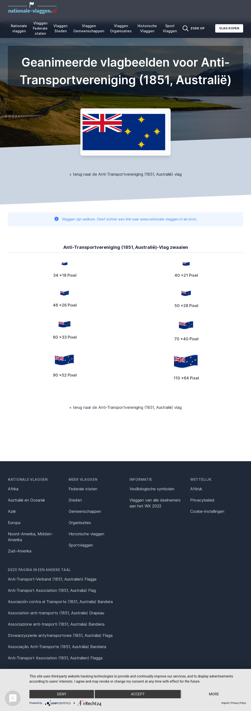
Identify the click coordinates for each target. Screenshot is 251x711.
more (214, 694)
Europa (14, 522)
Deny (61, 694)
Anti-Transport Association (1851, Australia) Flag (52, 590)
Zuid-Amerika (19, 551)
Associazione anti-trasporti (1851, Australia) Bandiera (56, 624)
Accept (138, 694)
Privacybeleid (202, 500)
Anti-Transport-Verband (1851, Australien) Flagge (52, 579)
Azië (12, 511)
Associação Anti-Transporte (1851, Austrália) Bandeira (57, 646)
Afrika (13, 488)
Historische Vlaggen (147, 28)
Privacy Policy (238, 703)
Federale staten (83, 488)
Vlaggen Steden (60, 28)
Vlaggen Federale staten (40, 28)
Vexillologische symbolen (151, 488)
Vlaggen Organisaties (121, 28)
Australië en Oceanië (26, 500)
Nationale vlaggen (19, 28)
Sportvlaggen (81, 545)
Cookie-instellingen (207, 511)
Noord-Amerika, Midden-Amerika (30, 536)
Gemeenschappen (85, 511)
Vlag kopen (229, 28)
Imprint (225, 703)
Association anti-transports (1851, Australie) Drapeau (56, 612)
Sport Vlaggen (170, 28)
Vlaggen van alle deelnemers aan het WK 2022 (155, 503)
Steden (75, 500)
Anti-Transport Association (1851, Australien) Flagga (55, 657)
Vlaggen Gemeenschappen (88, 28)
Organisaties (80, 522)
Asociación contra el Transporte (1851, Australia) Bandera (60, 601)
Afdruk (196, 488)
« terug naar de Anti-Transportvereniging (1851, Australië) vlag (125, 174)
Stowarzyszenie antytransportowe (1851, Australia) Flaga (60, 635)
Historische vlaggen (86, 533)
